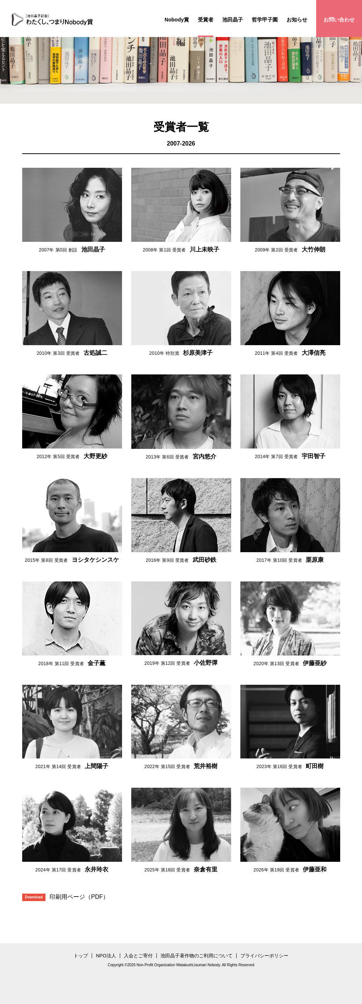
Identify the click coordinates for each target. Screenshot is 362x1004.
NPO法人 (106, 955)
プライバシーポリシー (264, 955)
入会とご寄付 (138, 955)
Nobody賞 (177, 20)
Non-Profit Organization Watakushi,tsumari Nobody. (178, 965)
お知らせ (297, 20)
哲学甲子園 (265, 20)
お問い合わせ (339, 20)
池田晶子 (232, 20)
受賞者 (205, 20)
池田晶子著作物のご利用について (196, 955)
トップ (81, 955)
